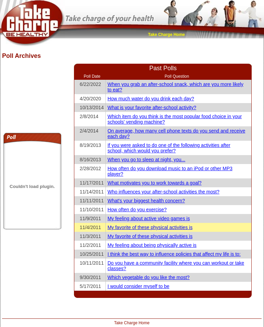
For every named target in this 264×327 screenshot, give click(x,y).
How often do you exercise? (137, 209)
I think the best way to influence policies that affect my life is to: (174, 254)
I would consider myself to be (138, 286)
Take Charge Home (166, 34)
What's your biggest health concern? (146, 200)
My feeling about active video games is (149, 218)
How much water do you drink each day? (151, 98)
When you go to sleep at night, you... (146, 159)
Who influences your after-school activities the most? (163, 191)
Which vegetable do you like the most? (149, 277)
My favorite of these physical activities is (150, 227)
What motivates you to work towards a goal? (155, 183)
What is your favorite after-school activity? (152, 107)
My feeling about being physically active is (152, 245)
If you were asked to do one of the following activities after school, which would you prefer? (169, 147)
